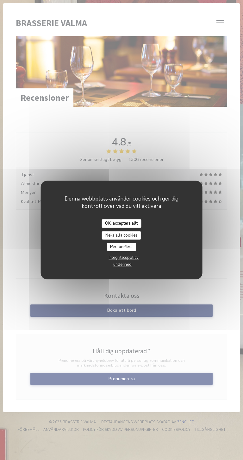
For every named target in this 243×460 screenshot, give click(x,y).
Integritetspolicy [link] (124, 257)
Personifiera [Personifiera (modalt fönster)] (121, 247)
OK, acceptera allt (121, 223)
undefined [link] (122, 264)
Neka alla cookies (121, 235)
